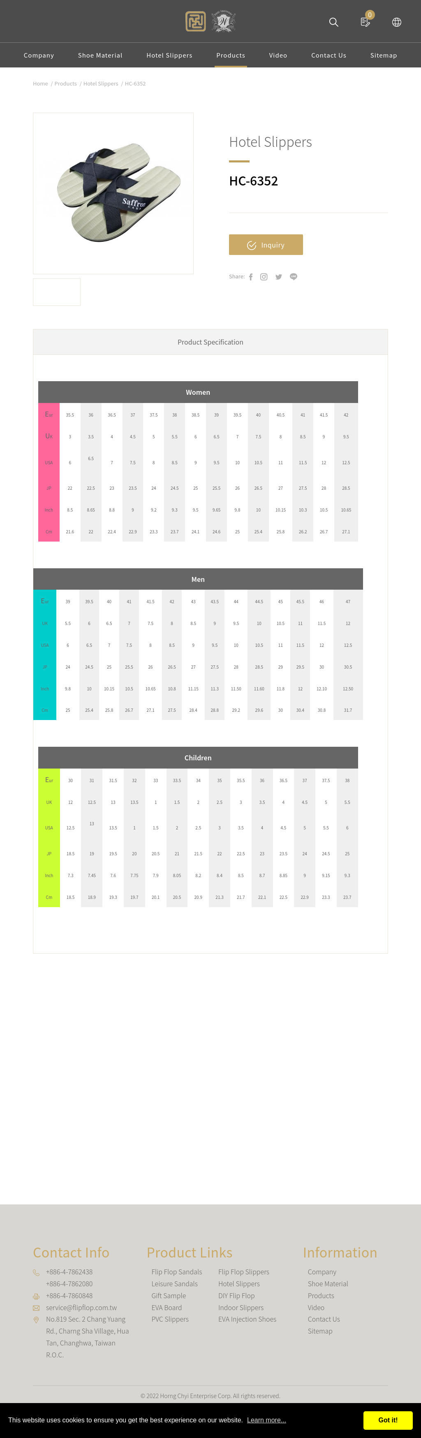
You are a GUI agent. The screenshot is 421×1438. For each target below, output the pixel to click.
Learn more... (266, 1420)
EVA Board (166, 1307)
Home (40, 83)
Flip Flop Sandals (176, 1271)
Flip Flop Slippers (243, 1271)
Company (39, 55)
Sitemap (383, 55)
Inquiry (266, 245)
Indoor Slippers (241, 1307)
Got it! (388, 1420)
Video (278, 55)
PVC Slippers (170, 1319)
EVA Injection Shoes (247, 1319)
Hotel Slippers (169, 55)
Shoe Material (100, 55)
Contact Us (329, 55)
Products (230, 55)
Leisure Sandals (174, 1283)
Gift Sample (168, 1295)
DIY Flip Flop (236, 1295)
